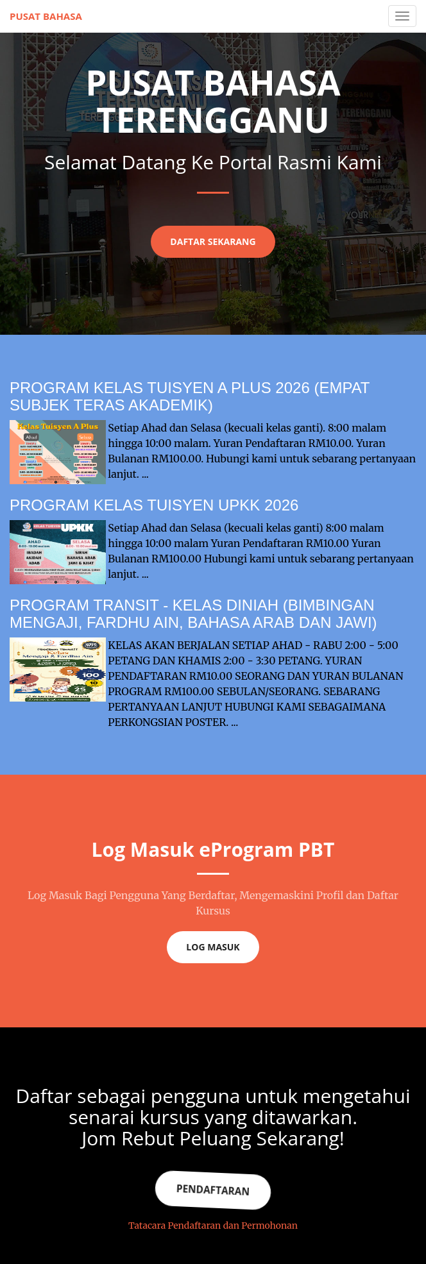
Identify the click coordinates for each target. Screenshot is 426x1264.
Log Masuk (212, 947)
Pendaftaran (213, 1190)
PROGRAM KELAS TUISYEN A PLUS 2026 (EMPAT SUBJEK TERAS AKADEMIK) (190, 396)
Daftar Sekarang (212, 241)
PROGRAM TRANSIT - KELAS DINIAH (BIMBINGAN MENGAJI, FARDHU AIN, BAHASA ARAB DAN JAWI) (193, 613)
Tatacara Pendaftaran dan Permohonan (213, 1225)
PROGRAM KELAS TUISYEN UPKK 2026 (154, 505)
